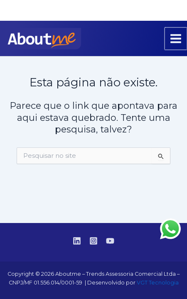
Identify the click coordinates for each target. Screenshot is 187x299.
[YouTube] (175, 11)
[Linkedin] (150, 11)
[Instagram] (162, 11)
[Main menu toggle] (176, 38)
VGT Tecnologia (158, 282)
